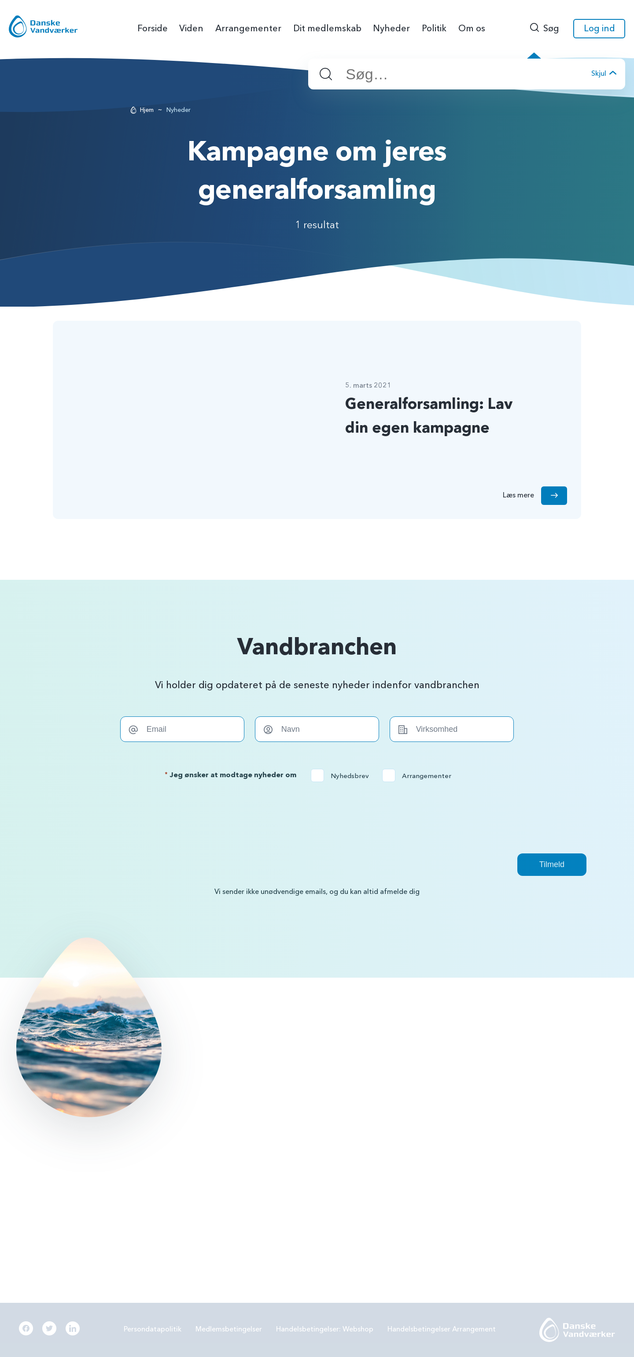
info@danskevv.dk (269, 1058)
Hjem (147, 110)
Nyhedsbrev (343, 775)
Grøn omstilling (516, 1090)
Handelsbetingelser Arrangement (441, 1329)
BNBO (369, 1044)
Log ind (599, 28)
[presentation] (317, 818)
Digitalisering (512, 1113)
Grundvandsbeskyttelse (529, 1044)
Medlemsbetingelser (228, 1329)
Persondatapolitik (152, 1329)
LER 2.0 (370, 1090)
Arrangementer (419, 775)
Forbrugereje (512, 1067)
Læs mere (81, 1191)
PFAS (367, 1067)
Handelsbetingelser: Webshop (324, 1329)
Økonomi (374, 1159)
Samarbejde (378, 1113)
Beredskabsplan (385, 1136)
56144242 (258, 1044)
